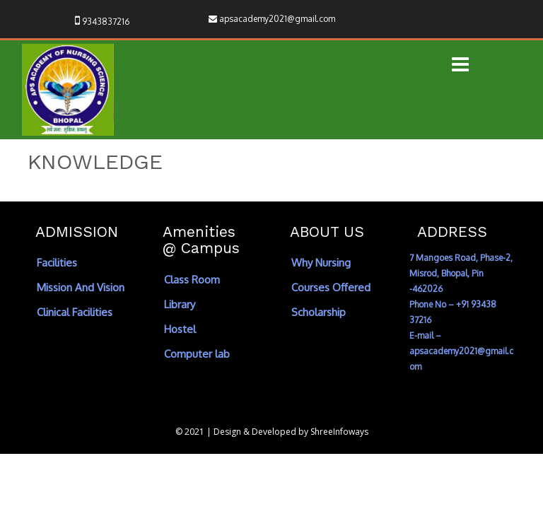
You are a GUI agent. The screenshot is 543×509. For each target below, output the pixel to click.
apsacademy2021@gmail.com (277, 18)
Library (179, 304)
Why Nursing (321, 262)
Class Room (192, 279)
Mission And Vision (80, 287)
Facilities (57, 262)
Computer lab (197, 354)
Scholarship (318, 312)
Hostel (180, 329)
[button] (460, 65)
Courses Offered (330, 287)
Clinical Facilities (74, 312)
